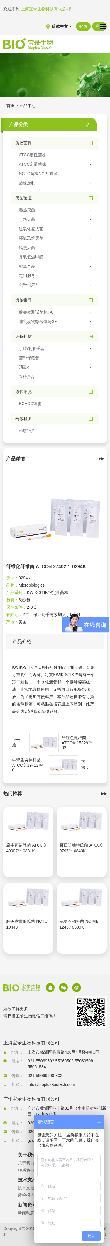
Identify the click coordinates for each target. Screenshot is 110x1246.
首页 (10, 105)
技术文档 (26, 1188)
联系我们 (26, 1170)
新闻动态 (26, 1213)
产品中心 (27, 105)
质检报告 (26, 1195)
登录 (83, 26)
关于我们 (26, 1163)
